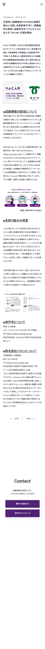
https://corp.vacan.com (18, 363)
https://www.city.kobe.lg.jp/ (19, 334)
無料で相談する (22, 504)
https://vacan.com (12, 154)
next (31, 418)
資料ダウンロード (22, 513)
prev (14, 418)
